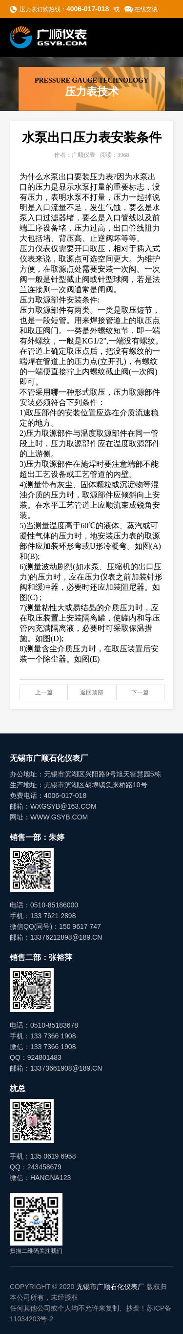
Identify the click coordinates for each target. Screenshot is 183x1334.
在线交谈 (146, 9)
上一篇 (44, 692)
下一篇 (140, 692)
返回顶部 (91, 692)
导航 (164, 37)
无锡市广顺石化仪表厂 (110, 1287)
